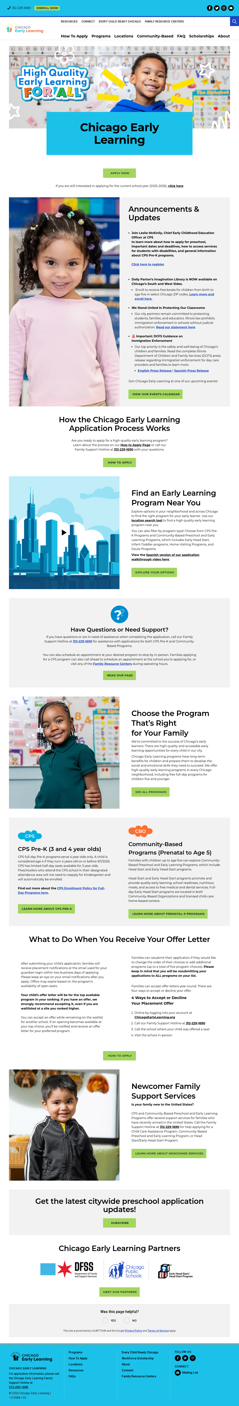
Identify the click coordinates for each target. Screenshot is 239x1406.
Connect (88, 21)
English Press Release (155, 371)
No (134, 1320)
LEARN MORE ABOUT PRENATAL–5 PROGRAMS (168, 914)
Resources (69, 21)
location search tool (146, 520)
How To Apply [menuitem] (74, 36)
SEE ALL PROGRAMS (151, 792)
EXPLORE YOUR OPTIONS (154, 572)
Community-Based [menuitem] (155, 36)
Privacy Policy (133, 1330)
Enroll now (47, 8)
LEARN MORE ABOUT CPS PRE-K (47, 909)
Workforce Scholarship (138, 1358)
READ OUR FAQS (120, 675)
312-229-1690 (124, 449)
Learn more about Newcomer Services (169, 1153)
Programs (76, 1352)
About (126, 1364)
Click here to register (148, 264)
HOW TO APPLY (120, 462)
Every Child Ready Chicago (120, 21)
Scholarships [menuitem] (201, 36)
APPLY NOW (120, 173)
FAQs (72, 1376)
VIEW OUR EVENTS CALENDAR (156, 394)
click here (176, 186)
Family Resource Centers (164, 21)
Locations (76, 1364)
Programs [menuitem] (101, 36)
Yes (113, 1320)
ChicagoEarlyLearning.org (155, 1017)
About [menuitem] (224, 36)
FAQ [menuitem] (181, 36)
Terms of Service (158, 1330)
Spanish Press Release (191, 371)
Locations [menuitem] (123, 36)
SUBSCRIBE (120, 1223)
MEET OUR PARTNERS (120, 1292)
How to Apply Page (135, 445)
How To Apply (78, 1358)
